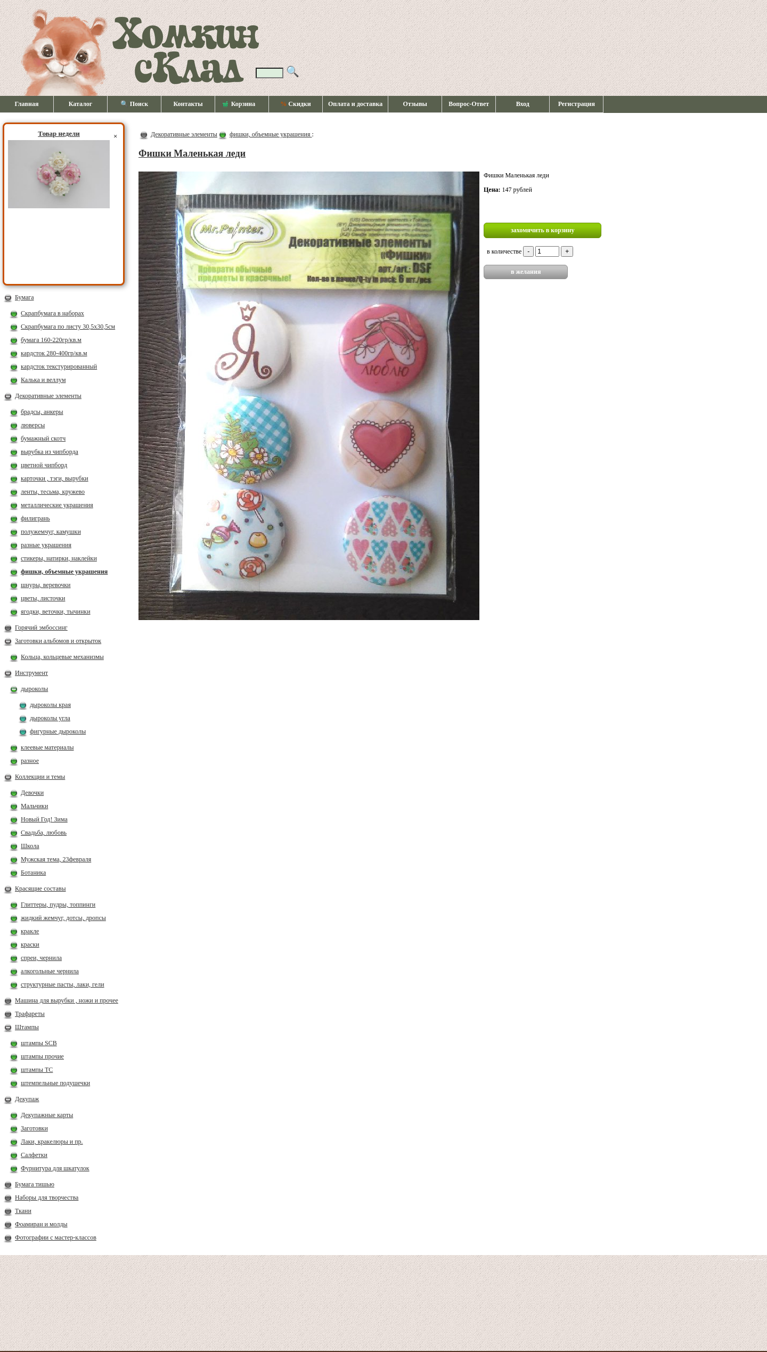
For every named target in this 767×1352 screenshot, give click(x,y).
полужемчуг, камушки (51, 531)
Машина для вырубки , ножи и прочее (66, 1000)
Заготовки (34, 1128)
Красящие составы (40, 888)
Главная (27, 104)
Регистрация (576, 104)
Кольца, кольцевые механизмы (62, 657)
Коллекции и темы (40, 776)
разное (30, 760)
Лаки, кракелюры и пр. (52, 1141)
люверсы (33, 425)
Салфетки (34, 1155)
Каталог (81, 104)
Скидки (295, 104)
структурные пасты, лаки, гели (62, 984)
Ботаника (33, 872)
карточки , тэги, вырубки (54, 478)
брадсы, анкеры (42, 412)
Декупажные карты (47, 1115)
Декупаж (27, 1099)
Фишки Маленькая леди (192, 153)
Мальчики (34, 806)
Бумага (24, 297)
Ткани (23, 1211)
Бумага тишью (34, 1184)
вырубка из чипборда (49, 451)
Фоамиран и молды (41, 1224)
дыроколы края (50, 704)
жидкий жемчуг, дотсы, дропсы (63, 918)
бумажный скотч (43, 438)
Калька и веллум (43, 380)
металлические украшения (57, 505)
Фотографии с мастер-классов (55, 1237)
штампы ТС (37, 1069)
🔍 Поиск (134, 104)
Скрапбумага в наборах (52, 313)
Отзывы (415, 104)
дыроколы (34, 689)
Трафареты (30, 1013)
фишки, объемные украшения (64, 571)
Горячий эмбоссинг (41, 627)
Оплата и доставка (355, 104)
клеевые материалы (47, 747)
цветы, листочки (43, 598)
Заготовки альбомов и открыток (58, 641)
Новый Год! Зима (44, 819)
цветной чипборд (44, 465)
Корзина (239, 104)
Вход (522, 104)
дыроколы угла (50, 718)
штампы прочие (42, 1056)
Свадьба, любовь (44, 832)
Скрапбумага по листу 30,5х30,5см (68, 326)
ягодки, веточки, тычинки (56, 611)
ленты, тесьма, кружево (53, 491)
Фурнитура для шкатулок (55, 1168)
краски (30, 944)
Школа (30, 846)
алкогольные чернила (50, 971)
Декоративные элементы (48, 396)
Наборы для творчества (46, 1197)
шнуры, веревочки (46, 585)
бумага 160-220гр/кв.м (51, 340)
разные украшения (46, 545)
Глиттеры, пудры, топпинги (58, 904)
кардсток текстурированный (59, 366)
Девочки (32, 792)
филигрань (35, 518)
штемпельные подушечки (55, 1083)
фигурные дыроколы (58, 731)
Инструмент (31, 673)
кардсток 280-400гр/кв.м (54, 353)
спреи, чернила (41, 958)
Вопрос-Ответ (468, 104)
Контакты (187, 104)
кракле (30, 931)
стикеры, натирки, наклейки (59, 558)
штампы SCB (39, 1043)
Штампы (27, 1027)
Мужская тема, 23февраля (56, 859)
